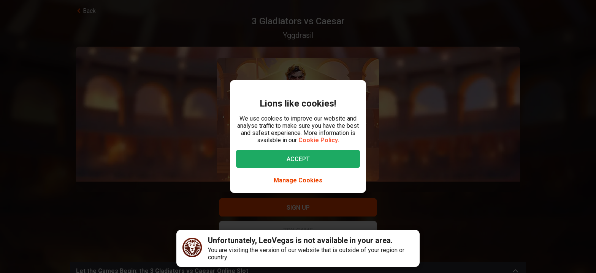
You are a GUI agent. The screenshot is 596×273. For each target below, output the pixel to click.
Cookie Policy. (318, 140)
